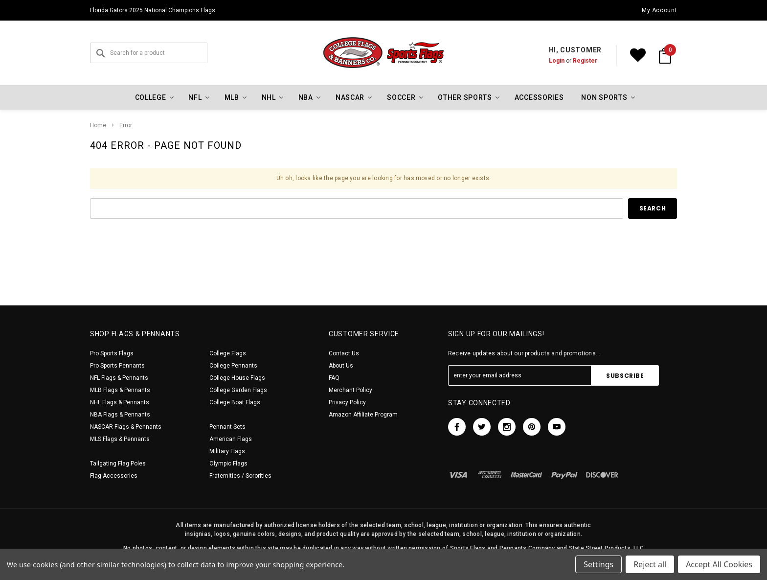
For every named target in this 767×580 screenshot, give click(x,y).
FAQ (334, 377)
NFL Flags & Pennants (119, 377)
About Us (341, 365)
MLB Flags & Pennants (120, 390)
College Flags (227, 353)
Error (125, 125)
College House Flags (237, 377)
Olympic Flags (228, 463)
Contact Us (344, 353)
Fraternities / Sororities (240, 475)
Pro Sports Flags (112, 353)
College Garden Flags (238, 390)
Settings (598, 564)
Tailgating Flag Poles (118, 463)
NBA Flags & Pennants (120, 414)
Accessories (539, 97)
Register (585, 60)
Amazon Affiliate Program (363, 414)
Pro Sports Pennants (117, 365)
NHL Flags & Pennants (119, 402)
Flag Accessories (113, 475)
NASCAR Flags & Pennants (125, 426)
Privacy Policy (347, 402)
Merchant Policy (350, 390)
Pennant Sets (227, 426)
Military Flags (227, 451)
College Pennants (233, 365)
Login (556, 60)
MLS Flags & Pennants (120, 439)
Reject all (649, 564)
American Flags (230, 439)
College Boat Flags (234, 402)
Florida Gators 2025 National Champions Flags (152, 10)
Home (98, 125)
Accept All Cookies (719, 564)
